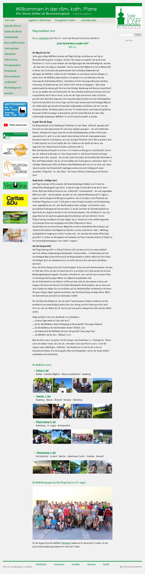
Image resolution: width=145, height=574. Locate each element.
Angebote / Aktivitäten (39, 20)
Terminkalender (11, 37)
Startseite (10, 20)
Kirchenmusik (10, 71)
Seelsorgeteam (11, 48)
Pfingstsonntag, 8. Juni (46, 422)
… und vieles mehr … (89, 20)
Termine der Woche (13, 31)
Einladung (66, 543)
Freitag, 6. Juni (42, 371)
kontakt (106, 564)
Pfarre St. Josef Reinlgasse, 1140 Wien (17, 567)
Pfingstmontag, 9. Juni (46, 453)
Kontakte (8, 93)
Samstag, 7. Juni (43, 396)
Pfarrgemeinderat (12, 65)
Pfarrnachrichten (12, 76)
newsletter (76, 564)
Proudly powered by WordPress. (132, 567)
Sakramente (10, 54)
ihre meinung (59, 564)
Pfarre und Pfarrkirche (14, 43)
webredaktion (41, 564)
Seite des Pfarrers (12, 26)
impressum (91, 564)
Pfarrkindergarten (12, 88)
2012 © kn (129, 40)
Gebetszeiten (10, 60)
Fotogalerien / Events (65, 20)
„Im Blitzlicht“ (10, 82)
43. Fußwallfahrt (42, 38)
